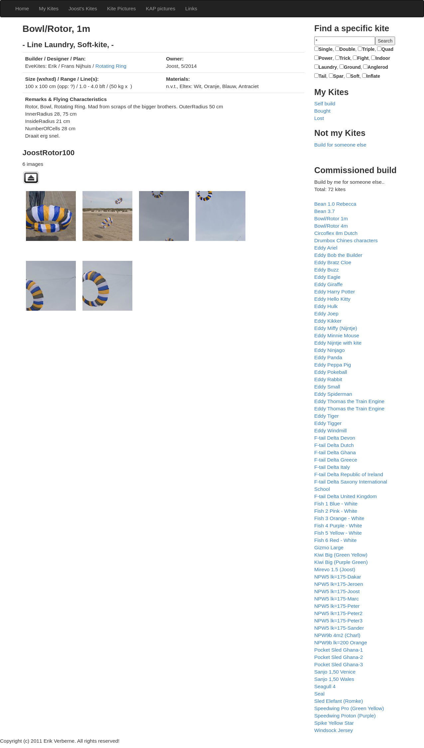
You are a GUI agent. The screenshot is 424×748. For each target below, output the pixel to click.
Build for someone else (340, 145)
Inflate (373, 76)
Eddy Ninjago (329, 350)
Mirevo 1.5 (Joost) (334, 569)
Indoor (382, 58)
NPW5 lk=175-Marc (336, 598)
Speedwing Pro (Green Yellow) (349, 708)
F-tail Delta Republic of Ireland (348, 474)
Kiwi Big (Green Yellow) (340, 555)
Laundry (328, 67)
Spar (338, 76)
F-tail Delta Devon (334, 438)
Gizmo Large (329, 547)
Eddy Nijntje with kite (337, 343)
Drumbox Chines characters (346, 240)
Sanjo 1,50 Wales (334, 679)
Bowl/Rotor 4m (331, 226)
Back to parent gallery (31, 177)
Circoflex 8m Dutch (335, 233)
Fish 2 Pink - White (335, 511)
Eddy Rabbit (328, 379)
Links (191, 8)
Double (347, 49)
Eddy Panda (328, 357)
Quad (387, 49)
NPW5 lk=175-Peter (336, 606)
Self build (324, 103)
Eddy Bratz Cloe (332, 262)
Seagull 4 (325, 686)
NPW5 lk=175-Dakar (337, 577)
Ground (352, 67)
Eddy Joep (326, 313)
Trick (345, 58)
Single (326, 49)
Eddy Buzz (326, 269)
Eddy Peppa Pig (332, 365)
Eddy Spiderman (333, 394)
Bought (322, 111)
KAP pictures (160, 8)
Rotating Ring (110, 66)
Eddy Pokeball (330, 372)
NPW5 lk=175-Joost (336, 591)
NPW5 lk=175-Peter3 (338, 620)
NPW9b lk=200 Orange (340, 642)
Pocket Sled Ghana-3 (338, 664)
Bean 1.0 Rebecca (335, 204)
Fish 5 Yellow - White (338, 533)
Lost (319, 118)
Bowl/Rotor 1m (331, 218)
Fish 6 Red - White (335, 540)
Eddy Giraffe (328, 284)
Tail (322, 76)
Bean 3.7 (324, 211)
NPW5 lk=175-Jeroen (338, 584)
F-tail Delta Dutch (334, 445)
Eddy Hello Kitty (332, 299)
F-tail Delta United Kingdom (345, 496)
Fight (362, 58)
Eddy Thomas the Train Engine (349, 401)
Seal (319, 693)
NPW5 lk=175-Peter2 (338, 613)
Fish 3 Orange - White (339, 518)
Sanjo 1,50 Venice (334, 672)
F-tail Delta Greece (335, 460)
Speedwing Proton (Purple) (345, 715)
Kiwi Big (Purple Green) (341, 562)
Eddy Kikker (328, 321)
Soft (355, 76)
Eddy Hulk (326, 306)
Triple (368, 49)
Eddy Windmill (330, 430)
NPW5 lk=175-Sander (339, 628)
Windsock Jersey (333, 730)
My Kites (49, 8)
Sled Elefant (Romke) (338, 701)
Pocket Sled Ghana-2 (338, 657)
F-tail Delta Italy (332, 467)
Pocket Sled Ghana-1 (338, 650)
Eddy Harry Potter (334, 291)
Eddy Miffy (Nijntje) (335, 328)
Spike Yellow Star (334, 723)
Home (22, 8)
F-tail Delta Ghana (335, 452)
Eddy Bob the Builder (338, 255)
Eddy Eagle (327, 277)
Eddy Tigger (328, 423)
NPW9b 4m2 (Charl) (337, 635)
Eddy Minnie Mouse (336, 335)
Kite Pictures (121, 8)
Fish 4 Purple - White (338, 525)
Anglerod (377, 67)
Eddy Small (327, 386)
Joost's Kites (83, 8)
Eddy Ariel (325, 248)
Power (326, 58)
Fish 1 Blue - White (335, 503)
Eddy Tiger (326, 416)
